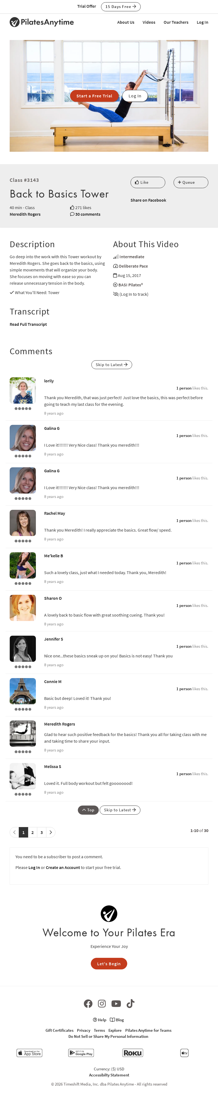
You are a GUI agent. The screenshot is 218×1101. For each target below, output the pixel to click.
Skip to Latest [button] (112, 364)
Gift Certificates (59, 1030)
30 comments (87, 214)
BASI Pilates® (130, 284)
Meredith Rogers (25, 214)
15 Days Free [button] (120, 6)
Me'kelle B (53, 555)
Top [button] (88, 809)
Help (99, 1019)
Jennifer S (53, 639)
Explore (115, 1030)
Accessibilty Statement (109, 1075)
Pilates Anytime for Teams (148, 1030)
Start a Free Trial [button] (94, 95)
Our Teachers (176, 22)
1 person (184, 388)
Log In (202, 22)
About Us (125, 22)
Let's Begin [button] (109, 963)
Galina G (52, 428)
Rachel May (54, 513)
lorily (49, 380)
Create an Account (63, 867)
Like (141, 182)
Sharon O (53, 598)
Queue (186, 182)
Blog (117, 1019)
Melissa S (52, 766)
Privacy (83, 1030)
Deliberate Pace (133, 266)
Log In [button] (135, 95)
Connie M (53, 681)
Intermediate (131, 256)
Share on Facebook (148, 200)
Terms (99, 1030)
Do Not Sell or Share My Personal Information (108, 1036)
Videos (149, 22)
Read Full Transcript (28, 324)
